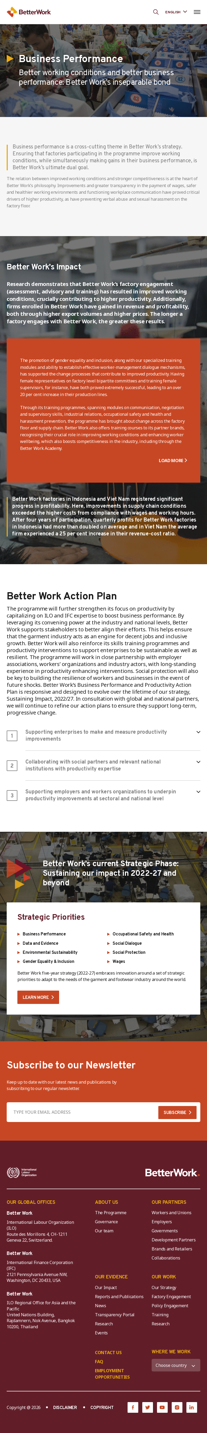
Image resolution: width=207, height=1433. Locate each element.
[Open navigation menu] (197, 12)
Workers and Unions (171, 1213)
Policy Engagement (171, 1306)
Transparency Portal (115, 1315)
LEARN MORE (36, 997)
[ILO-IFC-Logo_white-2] (22, 1172)
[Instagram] (177, 1407)
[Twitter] (147, 1407)
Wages (119, 961)
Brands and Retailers (172, 1249)
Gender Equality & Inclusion (48, 961)
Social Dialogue (127, 943)
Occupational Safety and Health (143, 934)
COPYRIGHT (101, 1408)
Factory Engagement (171, 1296)
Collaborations (166, 1258)
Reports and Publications (119, 1296)
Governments (165, 1231)
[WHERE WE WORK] (176, 1365)
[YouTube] (162, 1407)
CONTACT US (108, 1352)
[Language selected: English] (176, 12)
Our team (104, 1231)
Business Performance (44, 934)
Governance (106, 1222)
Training (160, 1315)
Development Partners (174, 1240)
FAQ (99, 1362)
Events (101, 1333)
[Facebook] (133, 1407)
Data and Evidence (40, 943)
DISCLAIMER (65, 1408)
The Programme (110, 1213)
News (100, 1306)
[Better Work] (172, 1173)
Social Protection (129, 952)
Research (104, 1324)
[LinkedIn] (191, 1407)
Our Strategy (164, 1287)
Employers (162, 1222)
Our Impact (106, 1287)
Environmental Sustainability (50, 952)
